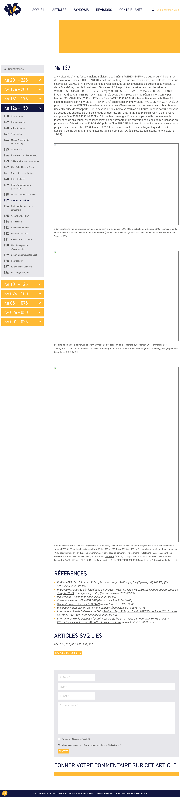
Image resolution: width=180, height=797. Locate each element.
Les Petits (109, 556)
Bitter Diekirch (14, 179)
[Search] (154, 9)
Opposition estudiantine (19, 173)
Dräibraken (13, 222)
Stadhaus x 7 (14, 150)
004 (56, 644)
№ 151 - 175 (22, 99)
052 (73, 644)
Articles (59, 10)
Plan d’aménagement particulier (17, 187)
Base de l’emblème (16, 228)
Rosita (148, 552)
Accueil (38, 10)
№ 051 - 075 (22, 303)
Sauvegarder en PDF (68, 652)
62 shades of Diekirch (18, 267)
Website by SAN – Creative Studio (81, 793)
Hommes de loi (14, 122)
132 (85, 644)
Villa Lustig (13, 134)
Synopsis (81, 10)
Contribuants (130, 10)
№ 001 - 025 (22, 322)
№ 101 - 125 (22, 284)
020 (68, 644)
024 (62, 644)
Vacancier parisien (16, 216)
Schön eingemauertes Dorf (20, 255)
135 (91, 644)
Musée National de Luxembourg (16, 142)
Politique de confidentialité (120, 793)
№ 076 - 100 (22, 294)
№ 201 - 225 (22, 80)
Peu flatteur (13, 261)
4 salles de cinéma (16, 200)
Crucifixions (13, 117)
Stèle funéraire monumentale (21, 161)
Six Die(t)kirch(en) (16, 272)
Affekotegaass (14, 128)
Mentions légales (103, 793)
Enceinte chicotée (16, 234)
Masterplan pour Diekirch (20, 195)
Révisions (104, 10)
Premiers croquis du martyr (21, 155)
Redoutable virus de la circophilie (18, 208)
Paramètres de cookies (139, 793)
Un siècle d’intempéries (19, 167)
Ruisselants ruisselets (18, 240)
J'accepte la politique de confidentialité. (76, 739)
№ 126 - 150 (22, 108)
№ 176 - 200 (22, 89)
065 (79, 644)
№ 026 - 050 (22, 312)
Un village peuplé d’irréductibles (16, 247)
